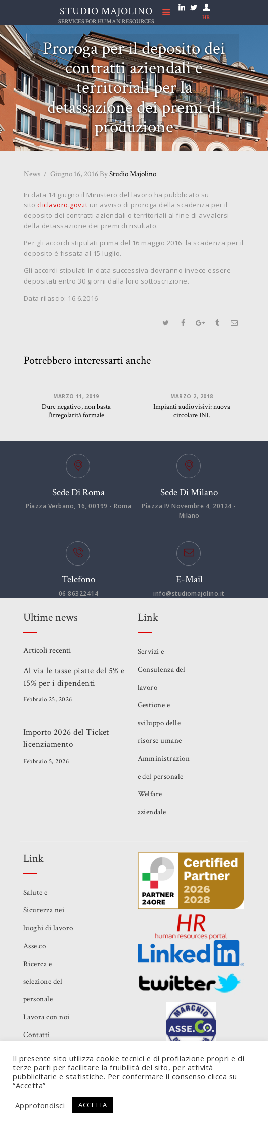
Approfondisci (40, 1105)
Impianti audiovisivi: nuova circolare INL (192, 411)
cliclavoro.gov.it (62, 204)
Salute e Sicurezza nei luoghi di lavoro (48, 910)
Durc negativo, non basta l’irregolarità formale (76, 411)
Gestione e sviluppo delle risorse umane (160, 722)
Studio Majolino (128, 173)
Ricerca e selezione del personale (43, 981)
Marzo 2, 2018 (191, 395)
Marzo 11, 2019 (76, 395)
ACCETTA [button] (93, 1104)
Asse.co (34, 946)
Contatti (36, 1035)
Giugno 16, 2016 (74, 173)
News (32, 173)
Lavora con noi (46, 1017)
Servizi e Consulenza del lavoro (162, 669)
